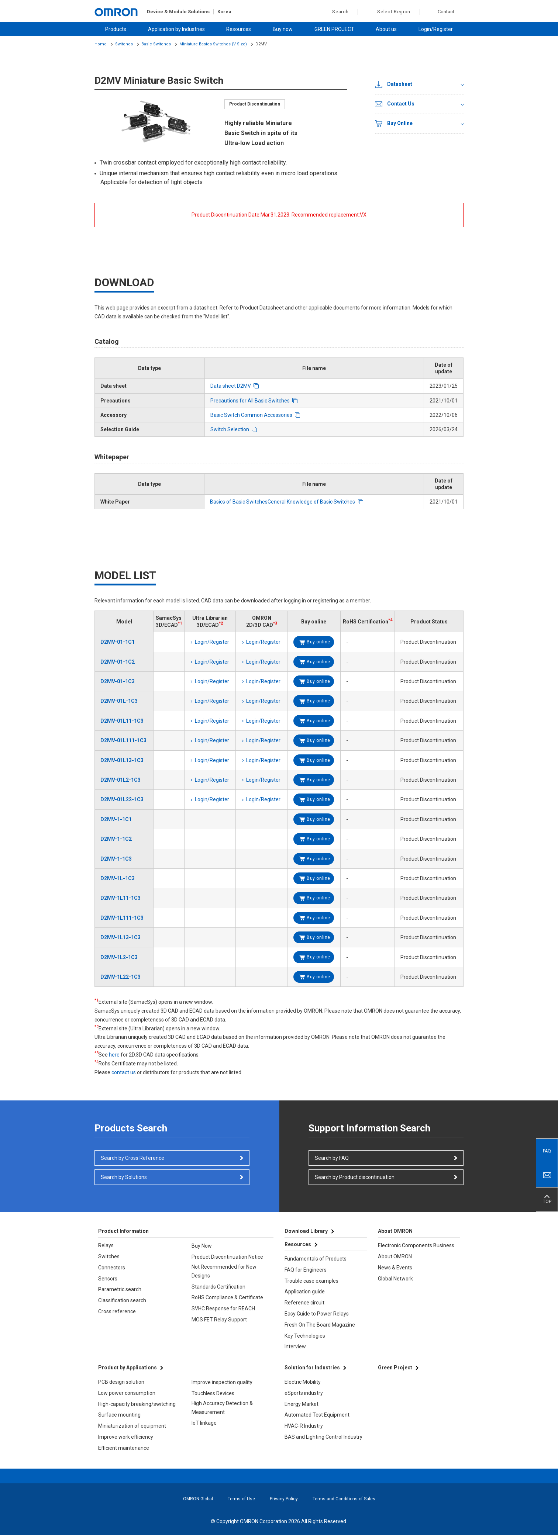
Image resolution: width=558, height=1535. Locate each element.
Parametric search (119, 1289)
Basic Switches (156, 44)
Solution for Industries (312, 1367)
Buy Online (394, 123)
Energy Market (301, 1404)
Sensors (107, 1279)
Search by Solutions (124, 1177)
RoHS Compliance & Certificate (227, 1297)
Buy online (318, 641)
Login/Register (435, 29)
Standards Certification (218, 1287)
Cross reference (117, 1311)
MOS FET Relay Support (219, 1320)
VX (363, 215)
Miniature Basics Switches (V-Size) (213, 44)
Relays (106, 1245)
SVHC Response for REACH (223, 1308)
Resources (238, 29)
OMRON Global (198, 1498)
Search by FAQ (332, 1158)
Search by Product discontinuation (355, 1177)
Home (100, 44)
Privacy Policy (284, 1498)
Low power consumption (126, 1393)
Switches (124, 44)
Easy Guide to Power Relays (317, 1314)
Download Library (306, 1231)
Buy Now (202, 1246)
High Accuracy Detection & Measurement (222, 1407)
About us (386, 29)
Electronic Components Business (416, 1245)
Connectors (111, 1267)
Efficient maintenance (123, 1448)
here (114, 1055)
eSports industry (304, 1393)
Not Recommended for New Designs (224, 1271)
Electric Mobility (303, 1382)
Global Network (395, 1279)
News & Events (395, 1267)
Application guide (305, 1291)
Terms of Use (241, 1498)
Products (115, 29)
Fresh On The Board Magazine (320, 1325)
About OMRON (395, 1256)
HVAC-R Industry (304, 1426)
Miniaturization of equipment (132, 1426)
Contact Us (394, 104)
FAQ (547, 1151)
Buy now (283, 29)
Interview (295, 1346)
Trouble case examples (311, 1281)
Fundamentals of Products (316, 1259)
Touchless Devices (213, 1393)
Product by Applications (127, 1367)
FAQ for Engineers (306, 1270)
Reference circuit (304, 1303)
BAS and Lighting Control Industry (323, 1437)
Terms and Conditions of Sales (344, 1498)
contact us (123, 1072)
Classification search (122, 1300)
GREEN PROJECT (334, 29)
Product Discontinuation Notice (227, 1257)
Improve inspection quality (222, 1382)
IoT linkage (204, 1423)
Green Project (395, 1367)
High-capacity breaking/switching (137, 1404)
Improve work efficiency (125, 1437)
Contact (446, 11)
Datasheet (393, 84)
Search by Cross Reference (132, 1158)
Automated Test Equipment (317, 1415)
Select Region (393, 11)
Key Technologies (305, 1336)
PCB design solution (121, 1382)
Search (336, 12)
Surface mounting (119, 1415)
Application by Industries (176, 29)
